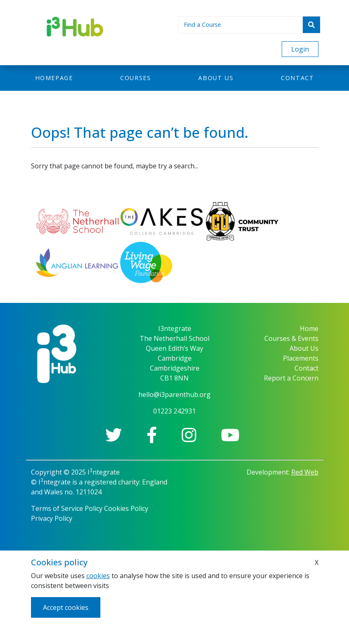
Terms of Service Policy (66, 508)
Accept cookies (65, 607)
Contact (297, 78)
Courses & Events (291, 338)
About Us (304, 348)
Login (300, 49)
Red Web (304, 472)
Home (309, 328)
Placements (300, 358)
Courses (135, 78)
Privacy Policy (51, 518)
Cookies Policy (126, 508)
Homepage (54, 78)
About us (215, 78)
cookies (98, 575)
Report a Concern (291, 378)
